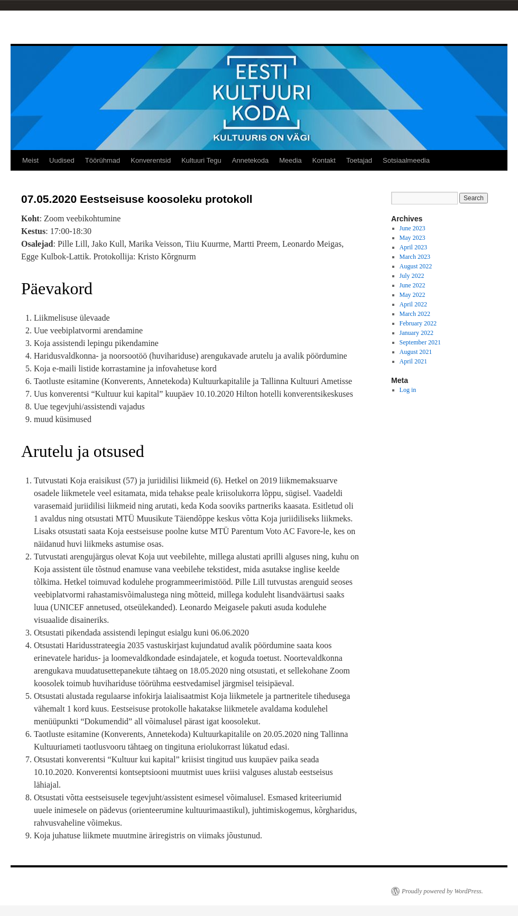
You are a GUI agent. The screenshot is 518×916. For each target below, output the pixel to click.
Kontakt (324, 160)
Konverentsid (151, 160)
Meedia (290, 160)
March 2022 (415, 313)
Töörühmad (102, 160)
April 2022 (413, 304)
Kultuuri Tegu (201, 160)
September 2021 (420, 342)
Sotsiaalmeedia (406, 160)
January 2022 (416, 333)
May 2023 (413, 237)
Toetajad (359, 160)
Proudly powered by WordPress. (442, 891)
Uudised (62, 160)
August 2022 (416, 266)
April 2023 (413, 247)
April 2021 (413, 361)
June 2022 (413, 285)
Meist (30, 160)
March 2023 (415, 256)
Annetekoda (250, 160)
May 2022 (413, 294)
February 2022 (418, 323)
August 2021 (416, 352)
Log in (408, 390)
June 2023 (413, 228)
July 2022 (412, 275)
